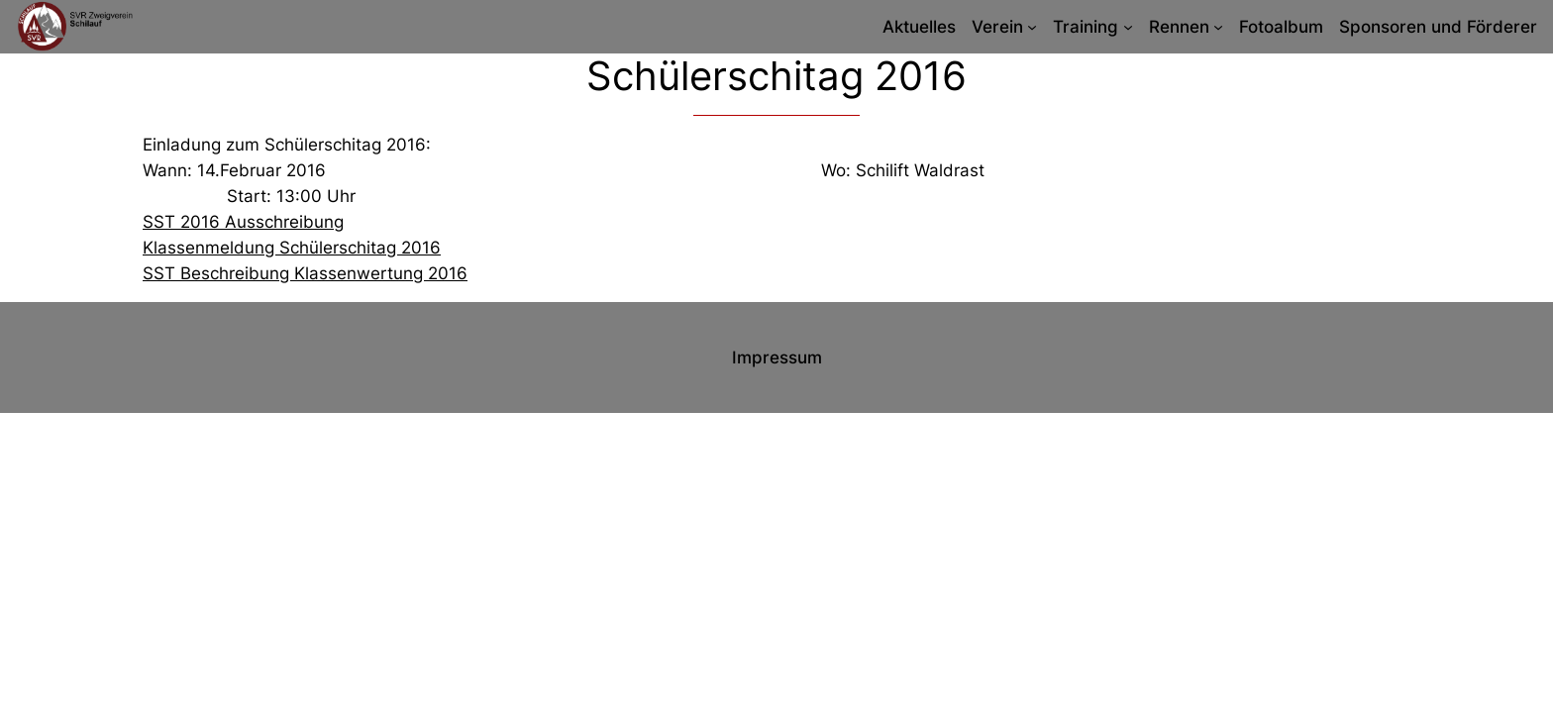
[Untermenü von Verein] (1032, 27)
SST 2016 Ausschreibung (243, 222)
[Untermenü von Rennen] (1218, 27)
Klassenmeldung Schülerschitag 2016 (292, 247)
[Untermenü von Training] (1128, 27)
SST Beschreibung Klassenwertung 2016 (305, 273)
